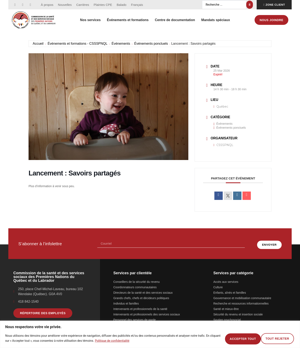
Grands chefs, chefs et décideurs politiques (141, 295)
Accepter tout (274, 338)
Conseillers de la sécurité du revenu (136, 279)
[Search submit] (249, 5)
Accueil (38, 43)
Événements (120, 43)
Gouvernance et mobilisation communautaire (242, 295)
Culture (218, 285)
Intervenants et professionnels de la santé (140, 306)
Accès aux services (225, 279)
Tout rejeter (234, 338)
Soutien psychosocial (227, 317)
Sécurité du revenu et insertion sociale (238, 312)
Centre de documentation (175, 20)
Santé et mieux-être (226, 306)
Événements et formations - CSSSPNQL (77, 43)
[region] (150, 334)
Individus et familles (126, 301)
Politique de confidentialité (123, 340)
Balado (121, 4)
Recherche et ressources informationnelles (241, 301)
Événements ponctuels (151, 43)
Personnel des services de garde (134, 317)
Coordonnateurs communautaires (135, 285)
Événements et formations (128, 20)
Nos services (90, 20)
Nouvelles (65, 4)
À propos (47, 4)
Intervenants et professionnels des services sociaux (146, 312)
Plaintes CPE (103, 4)
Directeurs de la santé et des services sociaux (143, 290)
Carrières (82, 4)
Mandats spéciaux (215, 20)
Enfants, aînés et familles (229, 290)
